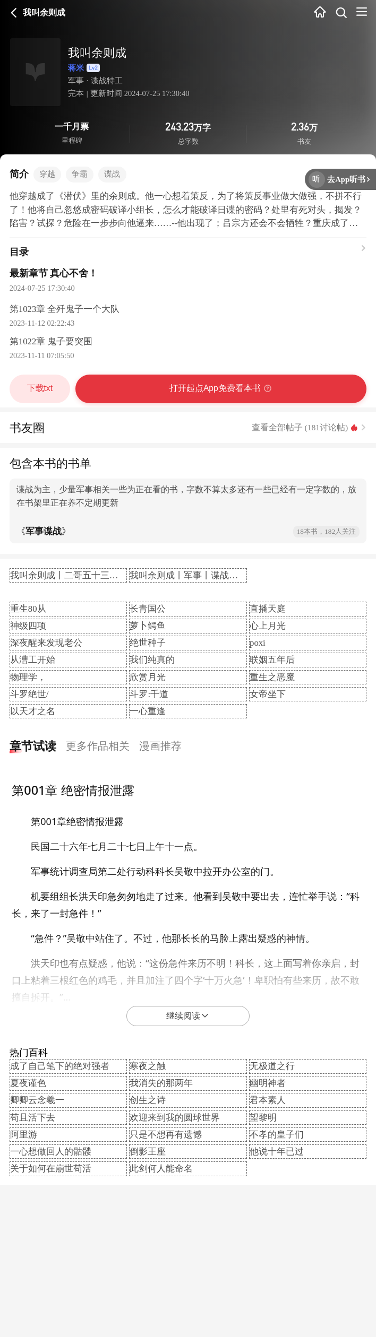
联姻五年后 (272, 660)
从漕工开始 (32, 660)
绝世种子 (148, 643)
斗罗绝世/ (29, 694)
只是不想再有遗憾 (166, 1135)
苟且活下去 (32, 1118)
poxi (258, 643)
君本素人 (268, 1100)
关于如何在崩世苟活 (50, 1169)
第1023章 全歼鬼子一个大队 (65, 309)
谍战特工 (107, 80)
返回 (14, 13)
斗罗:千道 (149, 694)
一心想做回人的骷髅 (50, 1152)
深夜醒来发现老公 (46, 643)
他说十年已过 (277, 1152)
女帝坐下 (268, 694)
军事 (76, 80)
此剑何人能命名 (161, 1169)
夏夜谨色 (28, 1083)
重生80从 (28, 609)
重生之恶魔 (272, 677)
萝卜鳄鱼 (148, 626)
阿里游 (23, 1135)
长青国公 (148, 609)
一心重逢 (148, 711)
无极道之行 (272, 1066)
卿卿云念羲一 (37, 1100)
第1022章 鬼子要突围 (51, 341)
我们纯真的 (152, 660)
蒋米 (89, 68)
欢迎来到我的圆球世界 (175, 1118)
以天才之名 (32, 711)
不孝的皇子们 (277, 1135)
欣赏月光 (148, 677)
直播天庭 (268, 609)
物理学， (28, 677)
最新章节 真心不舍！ (54, 273)
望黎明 (263, 1118)
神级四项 (28, 626)
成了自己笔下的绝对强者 (59, 1066)
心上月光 (268, 626)
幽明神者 (268, 1083)
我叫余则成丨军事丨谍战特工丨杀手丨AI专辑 (220, 575)
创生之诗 (148, 1100)
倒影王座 (148, 1152)
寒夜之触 (148, 1066)
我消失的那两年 (161, 1083)
